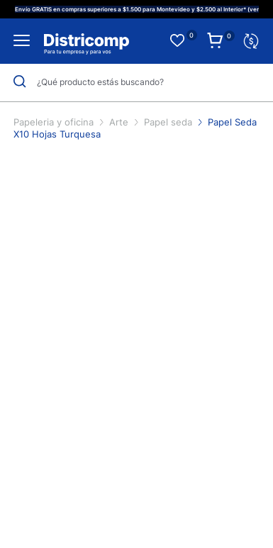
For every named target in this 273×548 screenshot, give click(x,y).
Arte (120, 122)
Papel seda (169, 122)
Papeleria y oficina (54, 122)
